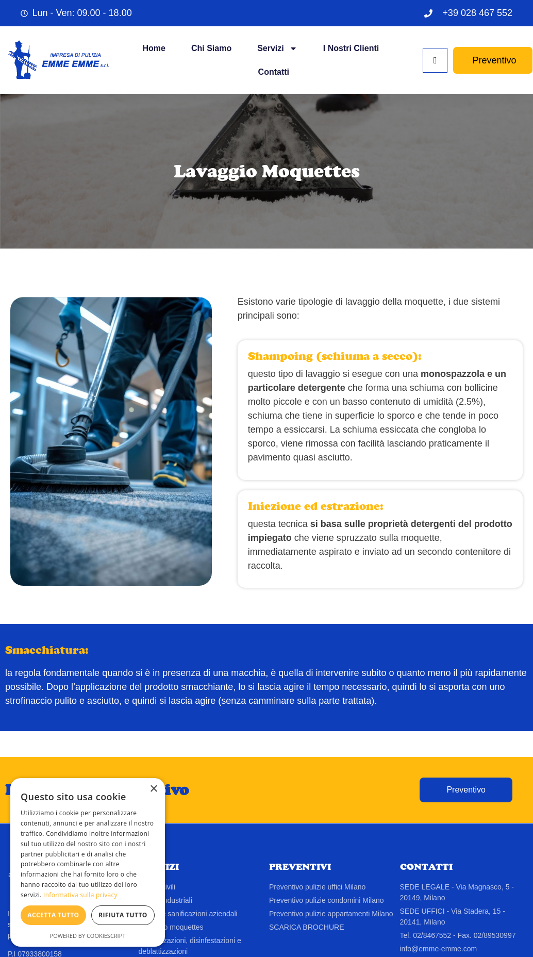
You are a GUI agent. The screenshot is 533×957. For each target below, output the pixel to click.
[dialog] (87, 862)
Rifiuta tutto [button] (122, 915)
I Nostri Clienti (351, 48)
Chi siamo (211, 48)
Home (153, 48)
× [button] (153, 789)
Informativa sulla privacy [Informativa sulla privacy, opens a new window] (80, 894)
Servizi (277, 48)
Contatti (273, 72)
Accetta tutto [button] (53, 915)
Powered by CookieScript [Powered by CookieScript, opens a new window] (88, 935)
